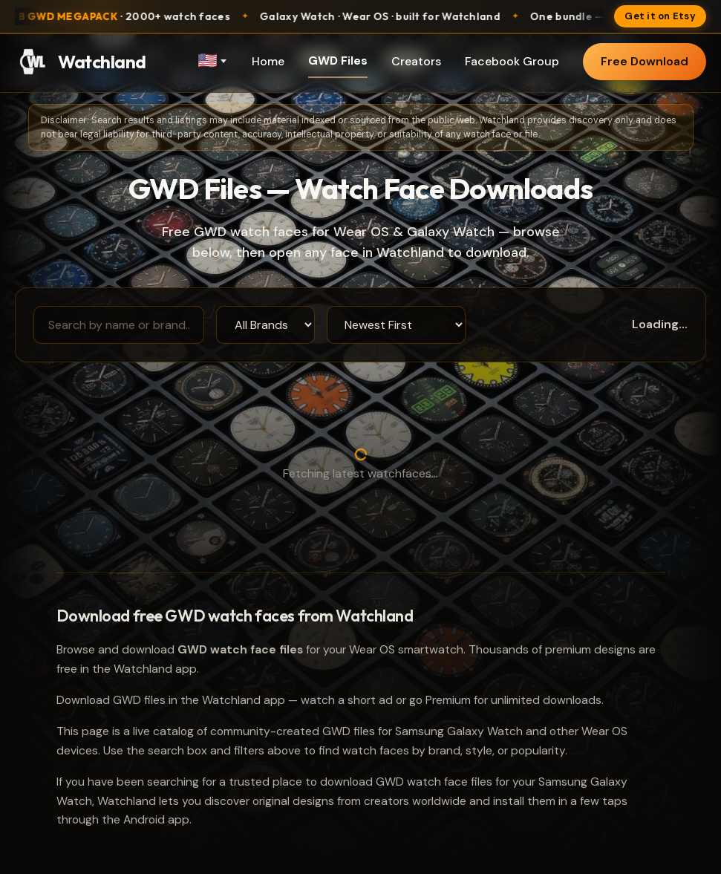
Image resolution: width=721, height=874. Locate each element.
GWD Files (338, 60)
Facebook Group (512, 61)
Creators (416, 61)
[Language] (211, 61)
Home (268, 61)
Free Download (644, 61)
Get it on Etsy (660, 16)
